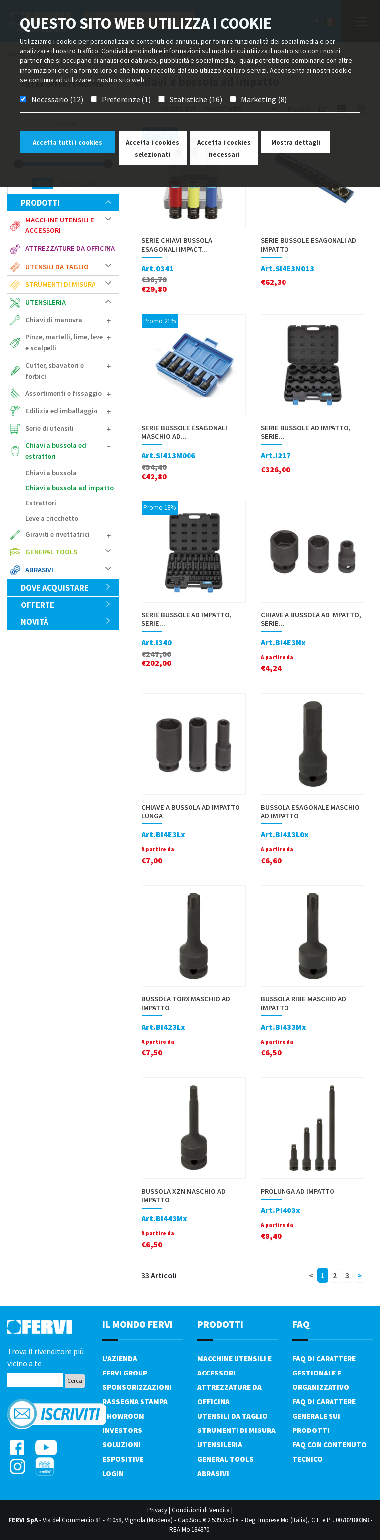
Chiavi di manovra (53, 319)
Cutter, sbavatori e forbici (54, 371)
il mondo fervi (137, 1324)
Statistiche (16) (196, 99)
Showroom (123, 1416)
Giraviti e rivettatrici (57, 534)
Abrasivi (39, 569)
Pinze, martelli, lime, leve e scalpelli (64, 342)
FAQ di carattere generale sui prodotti (324, 1416)
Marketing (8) (264, 99)
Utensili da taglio (57, 266)
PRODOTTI (220, 1324)
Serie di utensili (49, 428)
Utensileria (45, 302)
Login (113, 1473)
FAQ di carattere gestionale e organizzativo (324, 1373)
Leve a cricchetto (51, 518)
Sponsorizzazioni (137, 1387)
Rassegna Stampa (135, 1401)
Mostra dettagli (295, 142)
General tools (51, 552)
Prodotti (66, 202)
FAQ (301, 1324)
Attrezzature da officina (70, 248)
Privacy (157, 1510)
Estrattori (40, 502)
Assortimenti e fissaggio (63, 393)
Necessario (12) (57, 99)
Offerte (66, 605)
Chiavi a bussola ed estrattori (55, 451)
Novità (66, 621)
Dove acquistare (66, 587)
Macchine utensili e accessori (59, 225)
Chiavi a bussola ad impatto (69, 487)
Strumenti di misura (60, 284)
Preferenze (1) (126, 99)
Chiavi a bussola (51, 472)
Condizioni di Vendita (201, 1510)
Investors (122, 1430)
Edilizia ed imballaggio (61, 410)
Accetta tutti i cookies (67, 142)
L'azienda (119, 1358)
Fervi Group (124, 1372)
